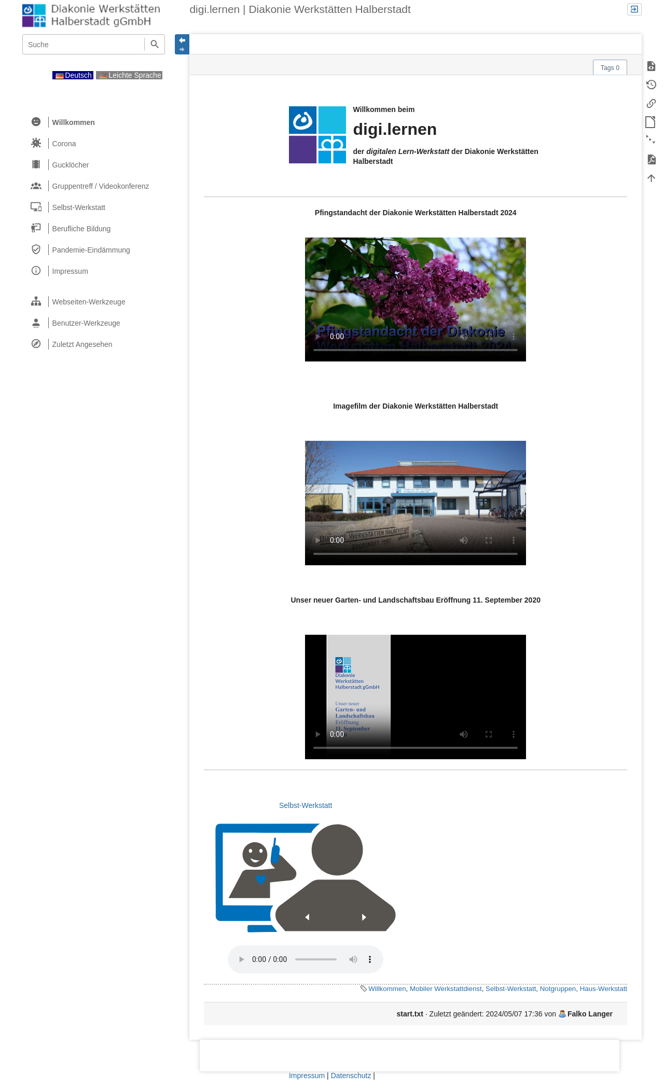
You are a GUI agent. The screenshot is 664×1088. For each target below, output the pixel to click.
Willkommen (387, 989)
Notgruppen (558, 989)
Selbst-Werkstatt (305, 805)
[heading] (94, 122)
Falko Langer (590, 1014)
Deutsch (74, 75)
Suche (154, 44)
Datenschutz (351, 1075)
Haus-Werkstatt (603, 989)
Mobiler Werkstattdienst (446, 989)
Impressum (307, 1075)
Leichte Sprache (130, 75)
